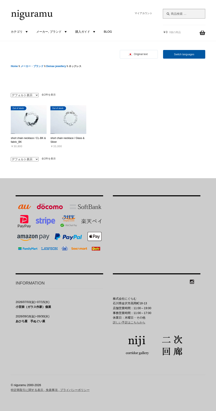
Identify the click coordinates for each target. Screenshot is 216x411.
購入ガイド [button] (85, 31)
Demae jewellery (56, 66)
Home (14, 66)
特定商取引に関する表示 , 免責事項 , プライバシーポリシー (50, 390)
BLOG (108, 31)
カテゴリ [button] (20, 31)
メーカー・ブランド (32, 66)
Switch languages (184, 54)
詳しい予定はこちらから (129, 322)
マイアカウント (143, 13)
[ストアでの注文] (25, 95)
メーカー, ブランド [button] (52, 31)
